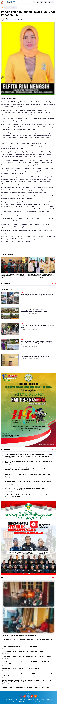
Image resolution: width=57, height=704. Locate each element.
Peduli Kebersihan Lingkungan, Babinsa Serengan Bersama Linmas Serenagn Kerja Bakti (26, 687)
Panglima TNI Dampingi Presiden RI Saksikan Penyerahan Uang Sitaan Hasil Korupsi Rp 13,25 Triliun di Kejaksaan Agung (42, 275)
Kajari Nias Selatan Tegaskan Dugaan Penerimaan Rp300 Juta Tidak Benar (22, 651)
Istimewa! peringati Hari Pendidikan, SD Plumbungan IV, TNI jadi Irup (20, 668)
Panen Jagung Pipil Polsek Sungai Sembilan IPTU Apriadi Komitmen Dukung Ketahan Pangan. (36, 311)
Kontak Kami (49, 699)
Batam (13, 7)
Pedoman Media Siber (32, 699)
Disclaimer (41, 699)
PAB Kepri (7, 7)
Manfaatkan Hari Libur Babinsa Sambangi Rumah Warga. (19, 635)
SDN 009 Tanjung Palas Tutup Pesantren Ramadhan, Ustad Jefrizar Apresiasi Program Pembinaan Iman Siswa (37, 343)
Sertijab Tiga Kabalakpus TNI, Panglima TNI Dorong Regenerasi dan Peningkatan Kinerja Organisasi (13, 275)
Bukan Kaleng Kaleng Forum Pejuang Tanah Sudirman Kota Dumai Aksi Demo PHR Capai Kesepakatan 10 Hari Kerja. (36, 296)
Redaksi (7, 18)
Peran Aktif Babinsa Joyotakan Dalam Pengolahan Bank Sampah (19, 646)
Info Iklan (22, 699)
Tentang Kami (9, 699)
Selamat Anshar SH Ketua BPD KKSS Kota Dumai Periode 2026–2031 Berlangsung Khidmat (26, 656)
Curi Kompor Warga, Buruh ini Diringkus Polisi (37, 357)
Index (53, 254)
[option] (14, 269)
